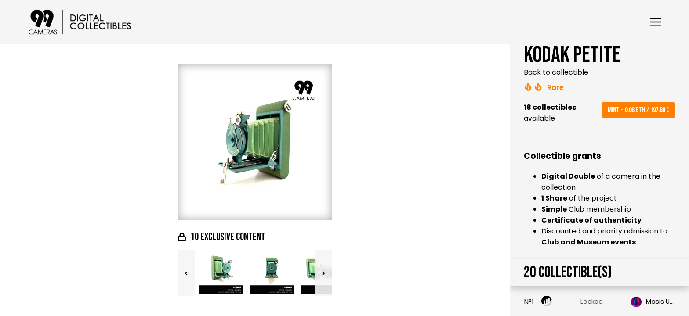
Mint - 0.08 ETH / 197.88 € (638, 110)
